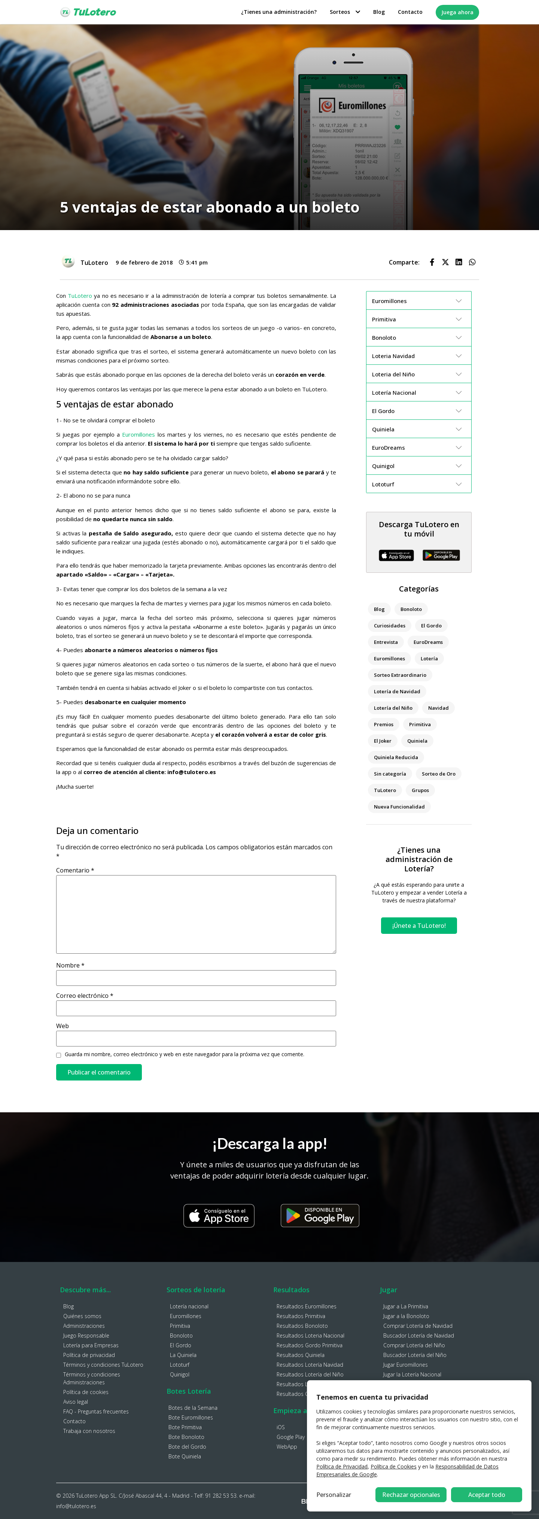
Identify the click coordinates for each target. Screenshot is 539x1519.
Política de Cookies (394, 1466)
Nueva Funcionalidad (399, 806)
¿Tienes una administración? (279, 11)
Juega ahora (457, 12)
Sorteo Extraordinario (400, 675)
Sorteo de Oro (439, 773)
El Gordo (431, 625)
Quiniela (417, 740)
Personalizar (333, 1495)
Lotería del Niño (393, 708)
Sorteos (345, 11)
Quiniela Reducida (396, 757)
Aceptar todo (486, 1495)
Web (62, 1026)
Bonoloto (411, 609)
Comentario (75, 870)
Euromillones (138, 434)
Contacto (410, 11)
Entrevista (386, 642)
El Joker (383, 740)
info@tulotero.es (76, 1506)
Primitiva (420, 724)
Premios (383, 724)
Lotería (429, 658)
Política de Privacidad (342, 1466)
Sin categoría (390, 773)
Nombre (70, 965)
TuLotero (80, 295)
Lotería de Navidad (397, 691)
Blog (379, 11)
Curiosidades (389, 625)
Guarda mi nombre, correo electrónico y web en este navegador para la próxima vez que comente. (184, 1054)
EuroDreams (428, 642)
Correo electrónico (84, 996)
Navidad (438, 708)
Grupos (420, 790)
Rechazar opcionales (411, 1495)
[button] (432, 262)
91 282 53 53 (221, 1495)
